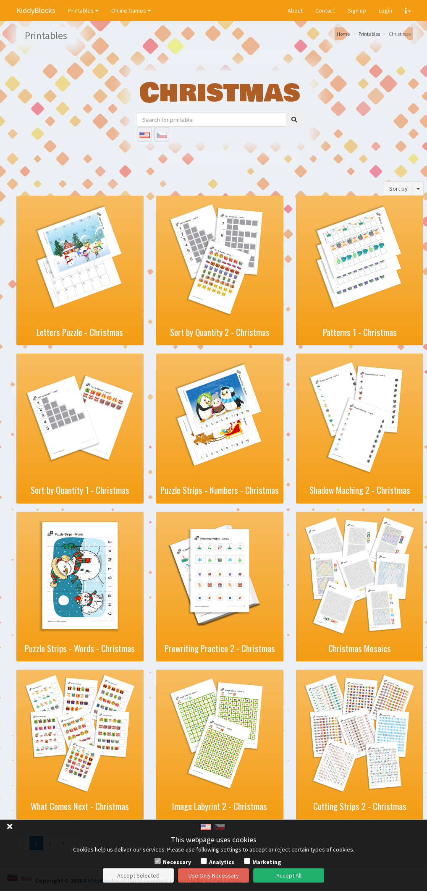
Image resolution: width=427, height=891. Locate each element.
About (295, 10)
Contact (325, 10)
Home (343, 34)
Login (385, 10)
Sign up (357, 10)
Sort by (398, 188)
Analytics (221, 862)
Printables (83, 10)
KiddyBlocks (35, 10)
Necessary (177, 862)
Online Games (131, 10)
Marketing (266, 862)
